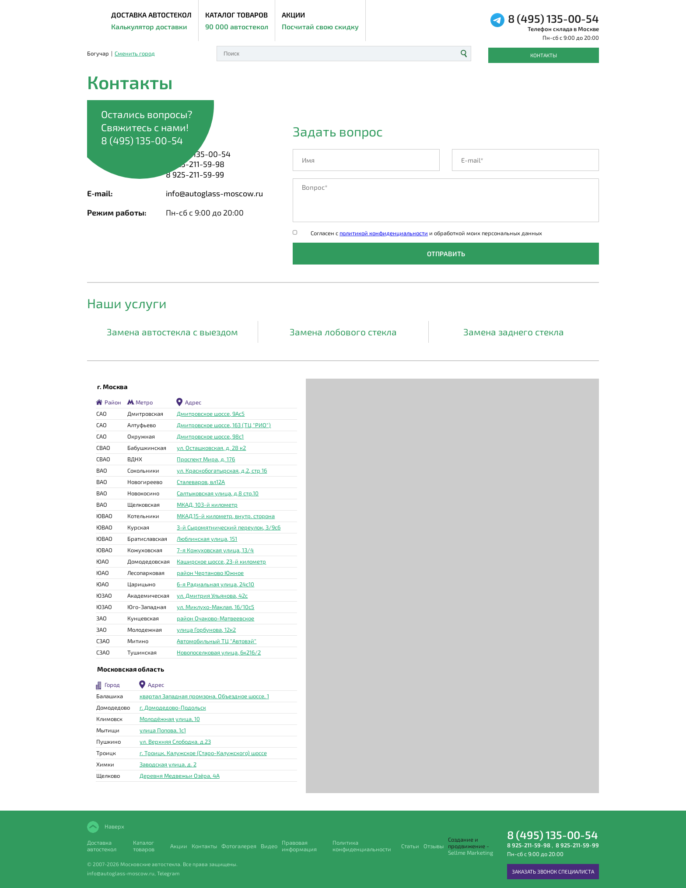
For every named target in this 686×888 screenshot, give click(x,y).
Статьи (410, 846)
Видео (269, 846)
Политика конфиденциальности (361, 846)
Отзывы (434, 846)
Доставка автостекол (101, 846)
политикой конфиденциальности (384, 233)
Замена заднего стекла (513, 331)
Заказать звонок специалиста (553, 871)
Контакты (543, 55)
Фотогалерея (238, 846)
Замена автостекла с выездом (172, 331)
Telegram (168, 873)
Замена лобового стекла (343, 331)
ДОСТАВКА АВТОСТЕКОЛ (151, 21)
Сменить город (135, 53)
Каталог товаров (236, 21)
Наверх (113, 826)
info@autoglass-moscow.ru (214, 193)
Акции (320, 21)
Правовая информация (299, 846)
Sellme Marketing (470, 853)
